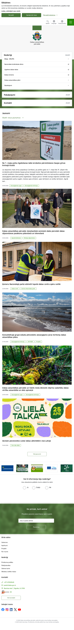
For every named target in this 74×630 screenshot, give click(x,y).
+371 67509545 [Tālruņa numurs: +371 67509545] (9, 582)
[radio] (25, 487)
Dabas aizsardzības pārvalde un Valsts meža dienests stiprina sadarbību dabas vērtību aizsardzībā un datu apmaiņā (35, 389)
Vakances (4, 542)
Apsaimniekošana (16, 238)
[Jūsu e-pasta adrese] (36, 521)
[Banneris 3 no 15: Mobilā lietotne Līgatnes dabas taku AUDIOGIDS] (37, 468)
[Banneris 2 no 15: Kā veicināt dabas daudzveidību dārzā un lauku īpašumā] (22, 468)
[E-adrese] (5, 592)
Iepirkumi (4, 545)
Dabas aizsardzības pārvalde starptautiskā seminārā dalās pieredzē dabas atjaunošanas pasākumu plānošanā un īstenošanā (33, 232)
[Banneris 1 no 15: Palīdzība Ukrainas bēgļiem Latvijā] (7, 468)
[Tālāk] (70, 468)
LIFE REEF (30, 341)
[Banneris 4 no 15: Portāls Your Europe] (52, 468)
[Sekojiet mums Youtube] (19, 609)
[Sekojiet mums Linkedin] (11, 609)
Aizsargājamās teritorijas (31, 185)
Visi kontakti (11, 598)
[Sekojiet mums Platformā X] (15, 609)
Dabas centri (15, 288)
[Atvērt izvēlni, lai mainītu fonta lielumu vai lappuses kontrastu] (62, 22)
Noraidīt (11, 15)
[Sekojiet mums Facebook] (2, 609)
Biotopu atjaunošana (29, 238)
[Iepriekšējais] (3, 468)
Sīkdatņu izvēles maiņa (8, 571)
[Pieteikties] (36, 527)
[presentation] (16, 496)
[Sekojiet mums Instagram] (7, 609)
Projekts (38, 341)
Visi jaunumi (37, 454)
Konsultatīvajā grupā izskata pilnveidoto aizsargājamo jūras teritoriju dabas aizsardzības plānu (34, 336)
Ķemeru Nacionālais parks (28, 288)
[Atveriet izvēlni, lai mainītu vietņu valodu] (53, 22)
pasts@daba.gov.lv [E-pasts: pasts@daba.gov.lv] (10, 585)
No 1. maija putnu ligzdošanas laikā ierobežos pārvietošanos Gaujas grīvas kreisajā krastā (33, 164)
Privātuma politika (7, 562)
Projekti (3, 548)
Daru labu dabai (15, 445)
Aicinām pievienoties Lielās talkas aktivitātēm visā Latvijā (26, 441)
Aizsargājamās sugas (16, 185)
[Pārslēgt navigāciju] (70, 22)
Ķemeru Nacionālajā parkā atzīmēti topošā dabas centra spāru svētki (31, 284)
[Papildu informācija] (11, 592)
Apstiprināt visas (31, 15)
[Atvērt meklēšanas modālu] (47, 22)
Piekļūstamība (5, 565)
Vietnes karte (5, 568)
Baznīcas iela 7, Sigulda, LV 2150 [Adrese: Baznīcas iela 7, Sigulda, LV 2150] (14, 588)
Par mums (4, 552)
